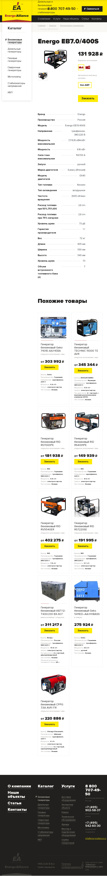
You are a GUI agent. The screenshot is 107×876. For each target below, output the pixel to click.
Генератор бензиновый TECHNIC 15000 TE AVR (87, 351)
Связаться (91, 8)
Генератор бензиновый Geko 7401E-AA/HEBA (53, 349)
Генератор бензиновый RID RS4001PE (87, 443)
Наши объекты (71, 19)
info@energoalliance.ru (95, 838)
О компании (44, 19)
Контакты (96, 19)
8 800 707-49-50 (62, 9)
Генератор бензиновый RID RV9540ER (53, 528)
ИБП (40, 840)
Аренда (65, 824)
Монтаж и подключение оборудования (69, 832)
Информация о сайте (94, 867)
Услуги (56, 19)
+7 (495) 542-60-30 (93, 825)
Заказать (88, 98)
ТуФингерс (90, 865)
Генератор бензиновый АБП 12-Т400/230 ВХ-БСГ (53, 612)
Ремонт (65, 812)
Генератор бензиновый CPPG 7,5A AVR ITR (53, 706)
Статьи (85, 19)
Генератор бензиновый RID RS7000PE (53, 443)
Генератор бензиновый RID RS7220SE (87, 528)
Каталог (15, 28)
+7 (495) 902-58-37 (92, 809)
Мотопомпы (43, 828)
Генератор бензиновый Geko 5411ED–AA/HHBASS (87, 612)
